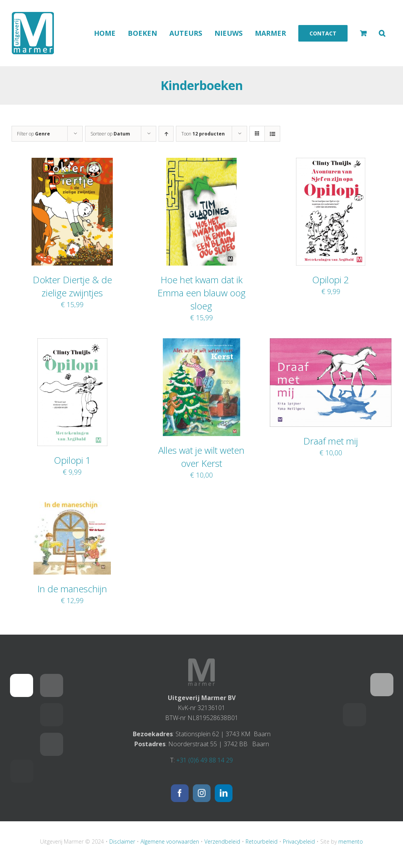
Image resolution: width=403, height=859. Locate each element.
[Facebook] (180, 793)
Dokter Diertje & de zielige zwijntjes (72, 286)
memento (350, 841)
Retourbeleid (262, 841)
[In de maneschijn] (72, 500)
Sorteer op (110, 133)
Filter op (33, 133)
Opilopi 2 (330, 279)
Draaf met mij (330, 441)
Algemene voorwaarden (169, 841)
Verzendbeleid (222, 841)
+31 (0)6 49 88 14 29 (204, 760)
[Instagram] (202, 793)
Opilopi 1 (72, 460)
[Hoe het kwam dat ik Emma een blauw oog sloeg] (201, 163)
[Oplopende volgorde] (166, 134)
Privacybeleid (299, 841)
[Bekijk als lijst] (272, 133)
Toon (203, 133)
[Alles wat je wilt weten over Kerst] (201, 343)
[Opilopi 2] (330, 163)
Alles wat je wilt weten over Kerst (201, 457)
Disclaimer (122, 841)
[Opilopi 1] (72, 343)
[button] (382, 33)
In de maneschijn (72, 588)
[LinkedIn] (223, 793)
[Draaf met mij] (330, 343)
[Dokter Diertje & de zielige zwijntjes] (72, 163)
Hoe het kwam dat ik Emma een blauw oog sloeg (201, 292)
